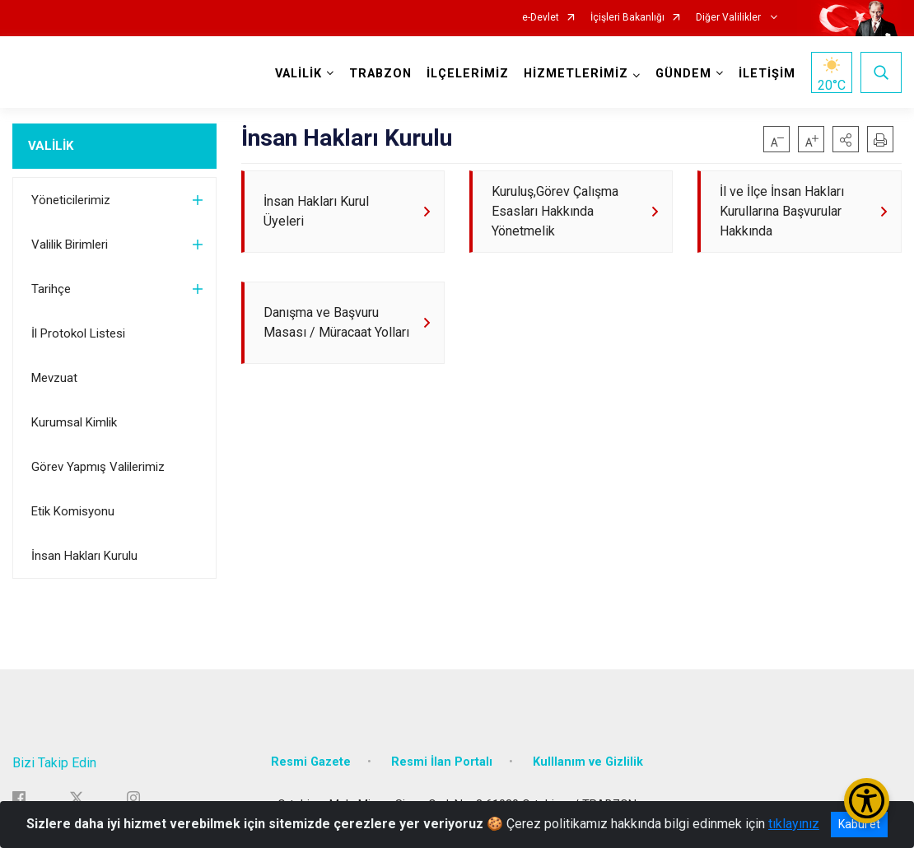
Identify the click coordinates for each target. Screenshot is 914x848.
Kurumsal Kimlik (74, 422)
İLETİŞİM (767, 74)
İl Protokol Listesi (78, 333)
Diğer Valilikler (729, 17)
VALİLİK (50, 145)
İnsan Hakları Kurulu (84, 555)
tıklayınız (793, 824)
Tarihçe (51, 289)
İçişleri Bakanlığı (627, 17)
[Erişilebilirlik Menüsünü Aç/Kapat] (866, 800)
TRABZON (380, 74)
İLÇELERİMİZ (468, 74)
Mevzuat (54, 377)
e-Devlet (540, 17)
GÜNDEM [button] (683, 74)
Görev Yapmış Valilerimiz (98, 466)
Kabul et (859, 824)
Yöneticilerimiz (70, 200)
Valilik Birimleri (69, 244)
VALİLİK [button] (298, 74)
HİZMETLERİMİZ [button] (576, 74)
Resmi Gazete (311, 762)
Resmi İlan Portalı (441, 762)
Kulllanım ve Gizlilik (588, 762)
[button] (845, 139)
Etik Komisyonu (72, 511)
